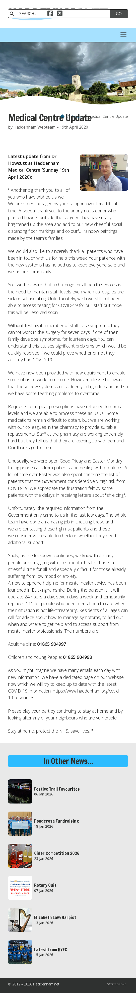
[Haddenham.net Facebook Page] (50, 14)
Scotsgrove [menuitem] (116, 984)
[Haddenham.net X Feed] (59, 14)
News (76, 116)
